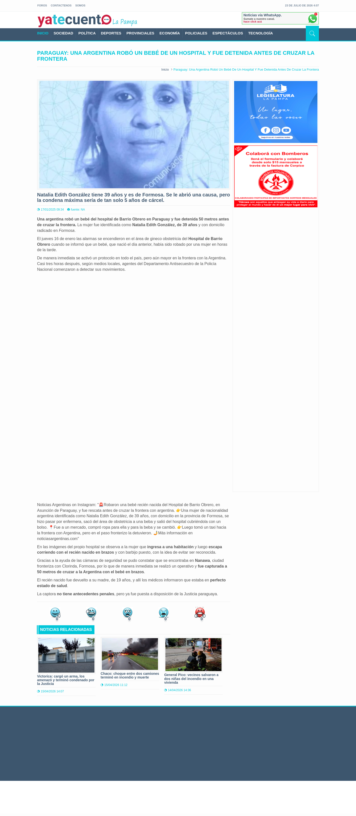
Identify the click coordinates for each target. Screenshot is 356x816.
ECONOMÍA (169, 33)
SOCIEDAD (63, 33)
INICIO (42, 33)
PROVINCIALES (141, 33)
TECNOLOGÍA (260, 33)
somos (80, 5)
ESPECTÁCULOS (228, 33)
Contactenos (61, 5)
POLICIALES (196, 33)
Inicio (165, 69)
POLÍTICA (87, 33)
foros (42, 5)
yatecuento (74, 20)
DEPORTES (111, 33)
